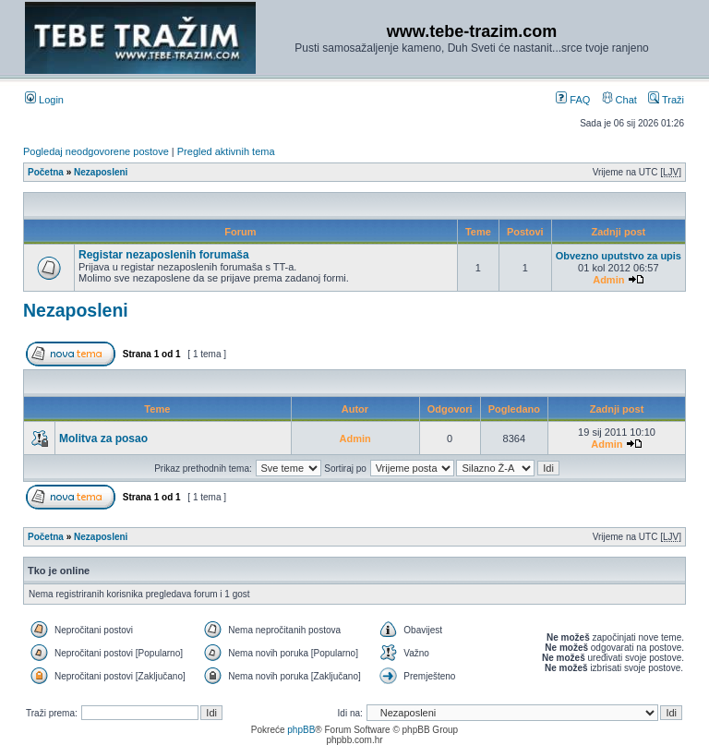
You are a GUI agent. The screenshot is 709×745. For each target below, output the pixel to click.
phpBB (301, 730)
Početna (46, 172)
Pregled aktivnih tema (226, 151)
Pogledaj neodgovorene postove (96, 151)
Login (44, 99)
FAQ (573, 99)
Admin (608, 279)
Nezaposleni (100, 172)
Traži (666, 99)
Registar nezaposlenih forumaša (163, 254)
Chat (619, 99)
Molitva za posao (103, 438)
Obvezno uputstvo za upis (618, 255)
